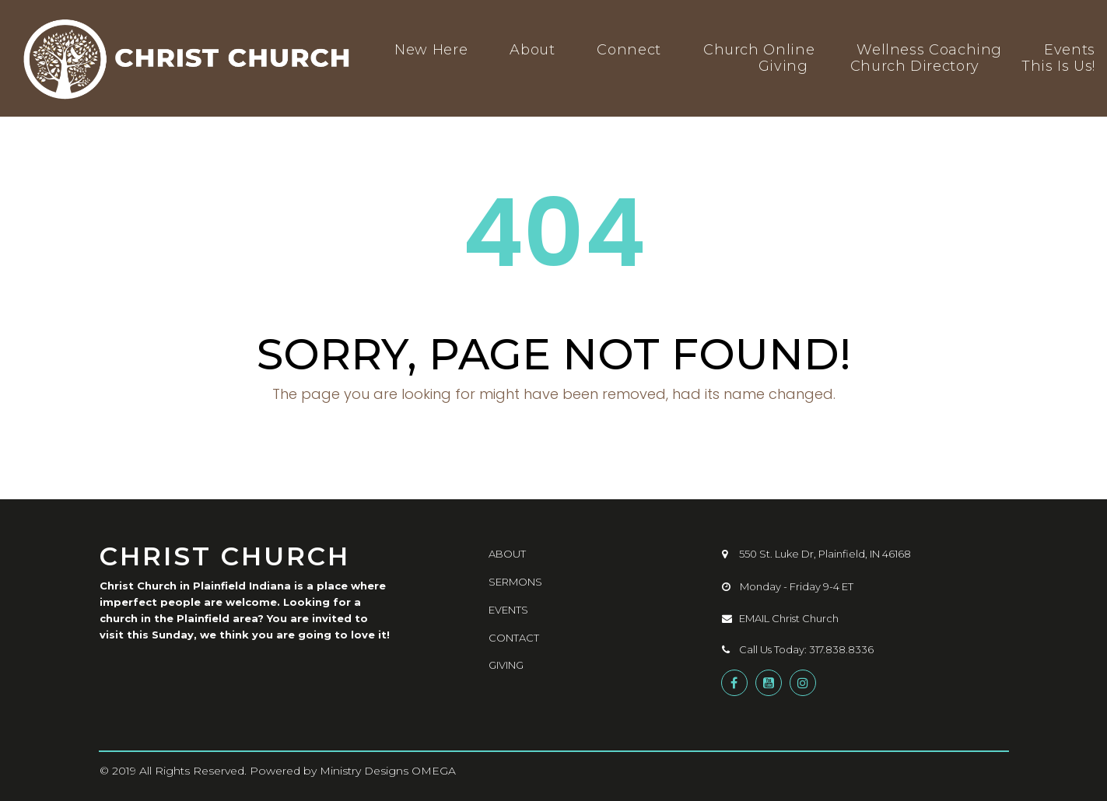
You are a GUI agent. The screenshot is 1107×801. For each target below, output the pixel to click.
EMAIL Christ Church (780, 618)
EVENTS (508, 609)
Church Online (758, 50)
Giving (783, 66)
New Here (431, 50)
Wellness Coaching (929, 50)
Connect (628, 50)
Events (1069, 50)
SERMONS (515, 581)
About (532, 50)
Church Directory (914, 66)
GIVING (506, 665)
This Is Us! (1058, 66)
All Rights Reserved (191, 771)
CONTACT (514, 637)
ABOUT (507, 553)
